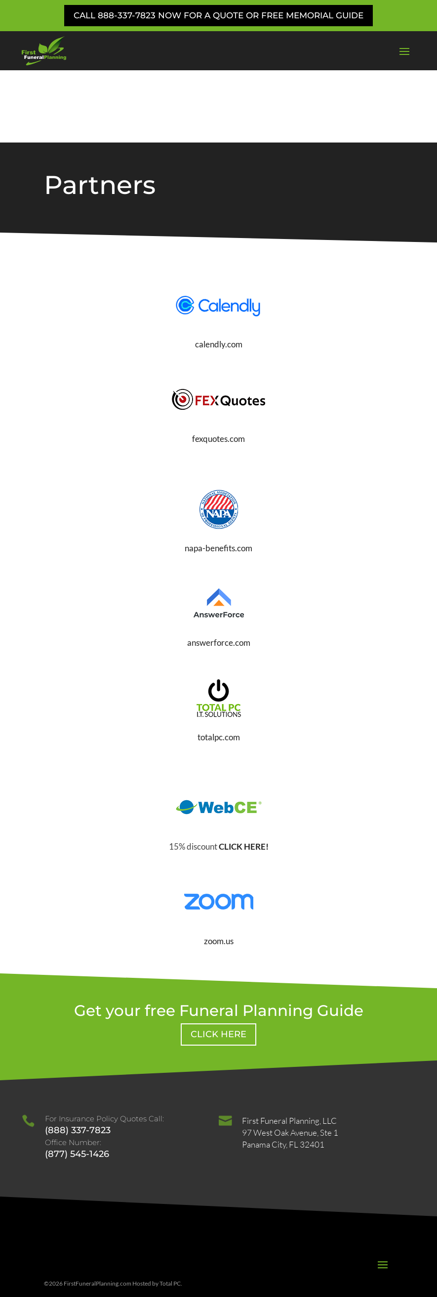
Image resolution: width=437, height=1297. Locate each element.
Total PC (170, 1211)
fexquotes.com (218, 366)
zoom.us (219, 868)
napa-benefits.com (218, 476)
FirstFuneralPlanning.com (97, 1211)
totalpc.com (219, 664)
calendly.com (218, 272)
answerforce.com (218, 570)
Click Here (218, 961)
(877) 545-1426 (77, 1081)
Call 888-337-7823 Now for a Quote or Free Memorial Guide (218, 15)
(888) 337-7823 (78, 1057)
